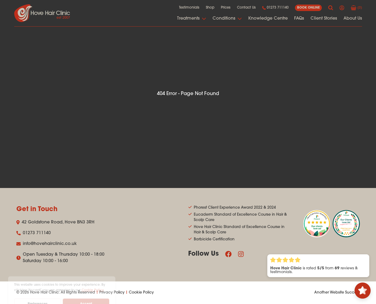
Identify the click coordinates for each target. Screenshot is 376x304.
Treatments (191, 18)
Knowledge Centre (268, 18)
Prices (226, 7)
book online (308, 7)
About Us (353, 18)
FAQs (299, 18)
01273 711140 (275, 8)
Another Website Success (337, 293)
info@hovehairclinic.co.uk (46, 244)
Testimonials (189, 7)
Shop (210, 7)
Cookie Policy (141, 293)
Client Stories (324, 18)
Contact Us (246, 7)
